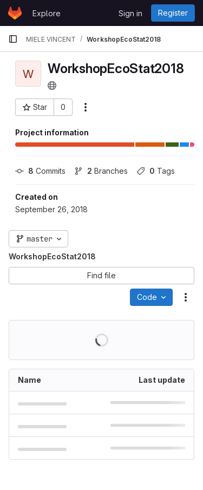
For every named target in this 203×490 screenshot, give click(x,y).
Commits (40, 170)
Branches (101, 170)
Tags (155, 170)
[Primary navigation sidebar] (13, 39)
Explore (46, 13)
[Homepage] (15, 13)
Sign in (130, 13)
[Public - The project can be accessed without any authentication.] (52, 85)
